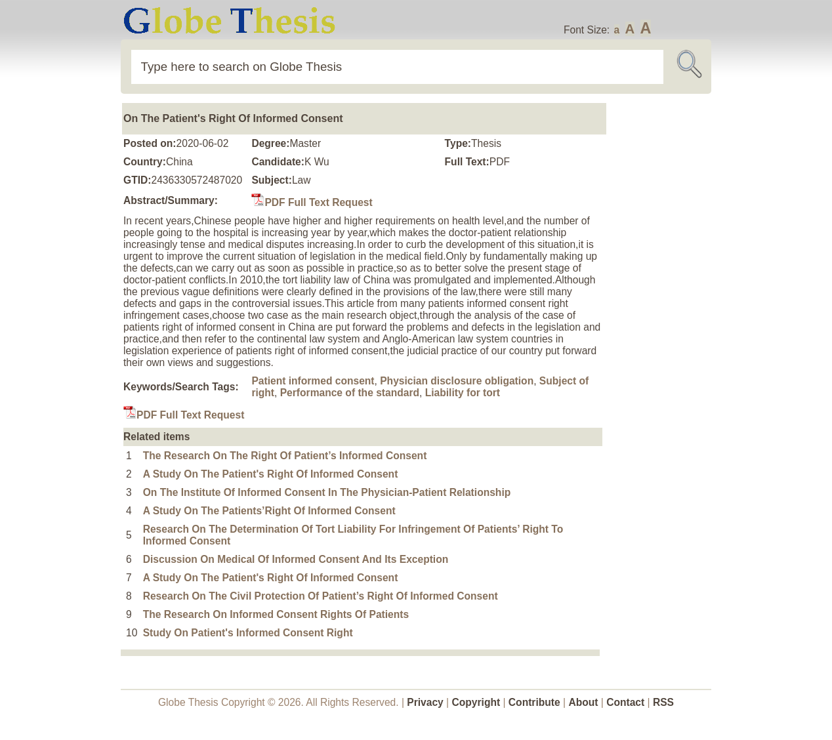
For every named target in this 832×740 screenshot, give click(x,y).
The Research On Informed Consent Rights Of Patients (276, 614)
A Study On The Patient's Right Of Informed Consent (270, 474)
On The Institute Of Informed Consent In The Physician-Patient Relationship (327, 492)
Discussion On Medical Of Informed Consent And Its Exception (296, 559)
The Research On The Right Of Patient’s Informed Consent (285, 455)
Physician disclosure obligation (456, 380)
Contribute (534, 702)
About (583, 702)
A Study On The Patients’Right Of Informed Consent (269, 510)
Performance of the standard (349, 392)
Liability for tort (462, 392)
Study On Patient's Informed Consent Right (248, 632)
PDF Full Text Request (311, 202)
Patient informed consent (312, 380)
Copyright (476, 702)
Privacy (425, 702)
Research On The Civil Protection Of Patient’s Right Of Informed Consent (320, 596)
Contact (626, 702)
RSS (663, 702)
